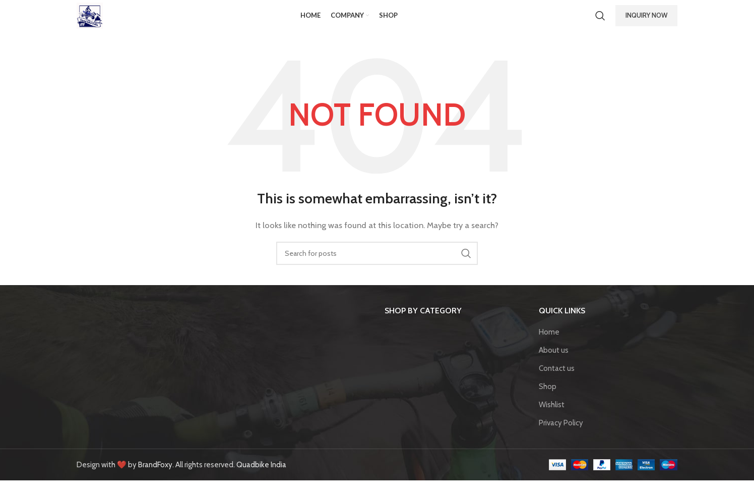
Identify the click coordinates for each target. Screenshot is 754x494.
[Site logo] (97, 22)
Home (549, 345)
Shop (547, 400)
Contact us (557, 382)
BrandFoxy (155, 478)
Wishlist (551, 418)
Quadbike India (261, 478)
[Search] (600, 23)
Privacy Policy (561, 436)
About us (554, 363)
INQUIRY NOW (646, 22)
